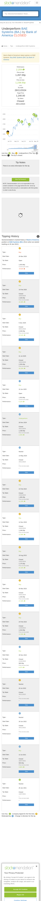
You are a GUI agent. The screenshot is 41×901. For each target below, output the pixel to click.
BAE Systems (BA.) (15, 30)
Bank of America (33, 240)
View (26, 273)
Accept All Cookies (20, 897)
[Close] (36, 874)
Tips (11, 46)
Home (5, 46)
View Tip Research (20, 179)
